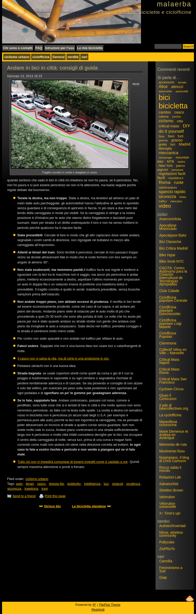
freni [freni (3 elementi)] (171, 136)
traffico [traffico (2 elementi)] (163, 201)
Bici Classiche (170, 242)
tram (44, 488)
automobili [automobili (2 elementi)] (182, 91)
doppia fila (56, 484)
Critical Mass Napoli (169, 361)
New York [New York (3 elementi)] (165, 166)
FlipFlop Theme (109, 605)
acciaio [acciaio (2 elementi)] (182, 82)
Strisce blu (52, 506)
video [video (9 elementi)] (165, 206)
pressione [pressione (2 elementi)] (177, 169)
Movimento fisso (172, 451)
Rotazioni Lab (170, 477)
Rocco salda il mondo (170, 469)
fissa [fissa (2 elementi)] (161, 136)
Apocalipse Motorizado (168, 227)
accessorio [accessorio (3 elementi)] (166, 82)
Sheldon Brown (171, 490)
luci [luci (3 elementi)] (172, 144)
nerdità (73, 57)
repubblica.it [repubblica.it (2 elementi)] (175, 178)
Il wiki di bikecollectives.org (173, 407)
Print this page (55, 496)
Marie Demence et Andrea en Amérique (173, 434)
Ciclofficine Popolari (167, 335)
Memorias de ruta (173, 444)
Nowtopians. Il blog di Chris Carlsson (174, 459)
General (58, 57)
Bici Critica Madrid (173, 248)
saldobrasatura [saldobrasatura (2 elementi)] (168, 187)
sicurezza (14, 488)
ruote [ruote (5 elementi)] (178, 182)
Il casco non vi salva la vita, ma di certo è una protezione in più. (64, 358)
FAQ (38, 48)
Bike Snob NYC (171, 261)
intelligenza (92, 484)
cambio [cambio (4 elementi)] (165, 112)
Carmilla (165, 561)
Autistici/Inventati (172, 526)
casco (41, 484)
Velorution (167, 497)
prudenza (133, 484)
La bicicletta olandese (89, 506)
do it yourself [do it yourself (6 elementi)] (171, 131)
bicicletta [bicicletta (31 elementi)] (173, 106)
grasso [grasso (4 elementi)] (177, 140)
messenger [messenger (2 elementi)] (165, 157)
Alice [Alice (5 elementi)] (163, 86)
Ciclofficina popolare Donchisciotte (169, 310)
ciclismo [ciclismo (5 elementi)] (166, 120)
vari (84, 57)
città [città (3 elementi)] (180, 121)
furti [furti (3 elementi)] (180, 136)
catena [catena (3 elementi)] (163, 116)
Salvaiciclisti (168, 484)
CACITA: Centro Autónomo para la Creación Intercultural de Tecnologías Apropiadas (173, 276)
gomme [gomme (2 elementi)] (163, 140)
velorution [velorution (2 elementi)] (176, 201)
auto (19, 484)
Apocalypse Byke (172, 235)
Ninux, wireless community (171, 534)
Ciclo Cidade (169, 291)
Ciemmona (167, 343)
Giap (163, 577)
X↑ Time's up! (169, 513)
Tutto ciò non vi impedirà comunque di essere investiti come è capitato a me (73, 462)
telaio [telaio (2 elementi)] (183, 196)
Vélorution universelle (167, 505)
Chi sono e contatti (17, 48)
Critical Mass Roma (169, 371)
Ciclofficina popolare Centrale (173, 299)
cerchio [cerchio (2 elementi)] (176, 116)
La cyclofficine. (170, 415)
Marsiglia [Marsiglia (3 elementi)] (165, 148)
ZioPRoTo (167, 549)
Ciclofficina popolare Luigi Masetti (170, 323)
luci (106, 484)
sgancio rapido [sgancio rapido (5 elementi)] (172, 191)
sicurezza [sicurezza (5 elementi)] (167, 196)
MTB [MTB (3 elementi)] (170, 161)
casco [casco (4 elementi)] (179, 112)
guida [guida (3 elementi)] (163, 144)
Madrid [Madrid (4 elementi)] (184, 144)
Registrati (98, 609)
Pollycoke (166, 542)
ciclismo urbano (16, 57)
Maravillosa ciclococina (168, 423)
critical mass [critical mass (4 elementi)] (169, 126)
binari (30, 484)
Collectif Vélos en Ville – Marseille (173, 351)
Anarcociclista (170, 219)
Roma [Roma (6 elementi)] (164, 182)
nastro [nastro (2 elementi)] (181, 161)
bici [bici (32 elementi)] (164, 97)
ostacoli (117, 484)
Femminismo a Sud (170, 569)
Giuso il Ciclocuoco (168, 397)
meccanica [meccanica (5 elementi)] (168, 152)
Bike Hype (167, 255)
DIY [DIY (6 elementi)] (186, 125)
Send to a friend (24, 496)
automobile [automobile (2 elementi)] (165, 91)
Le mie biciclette (90, 48)
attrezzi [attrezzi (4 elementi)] (177, 87)
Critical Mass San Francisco (173, 380)
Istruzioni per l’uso (59, 48)
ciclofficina (40, 57)
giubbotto (74, 484)
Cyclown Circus (171, 389)
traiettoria (31, 488)
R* (94, 605)
